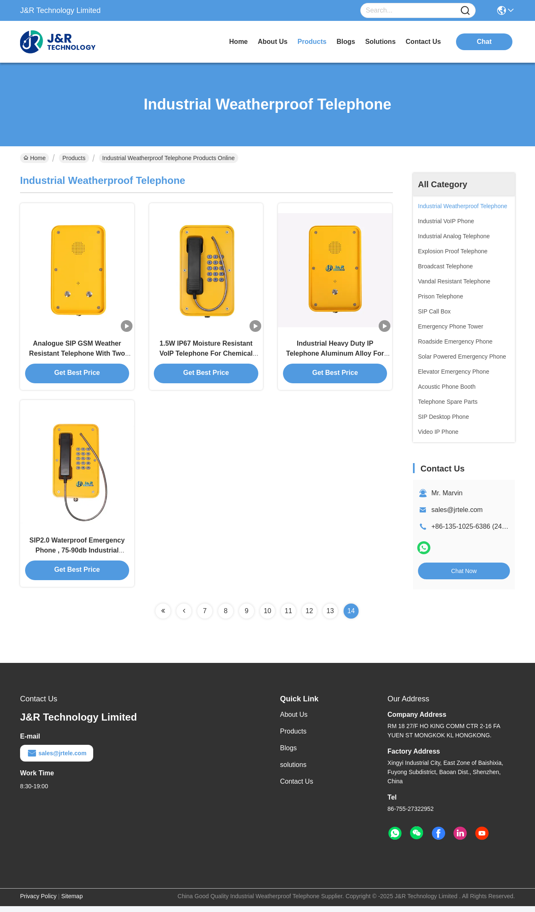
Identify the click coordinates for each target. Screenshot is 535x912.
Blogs (288, 753)
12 (309, 616)
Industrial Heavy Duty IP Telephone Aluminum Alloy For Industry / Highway (335, 355)
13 (330, 616)
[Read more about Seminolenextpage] (163, 616)
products (312, 41)
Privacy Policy (38, 902)
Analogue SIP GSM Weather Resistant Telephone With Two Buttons (77, 355)
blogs (345, 41)
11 (288, 616)
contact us (423, 41)
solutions (380, 41)
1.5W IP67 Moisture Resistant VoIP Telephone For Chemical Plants (205, 355)
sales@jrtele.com (457, 509)
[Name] (465, 10)
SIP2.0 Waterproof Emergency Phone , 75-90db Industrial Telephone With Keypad (77, 555)
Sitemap (72, 902)
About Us (294, 720)
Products (73, 158)
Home (238, 41)
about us (273, 41)
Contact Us (296, 787)
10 (267, 616)
